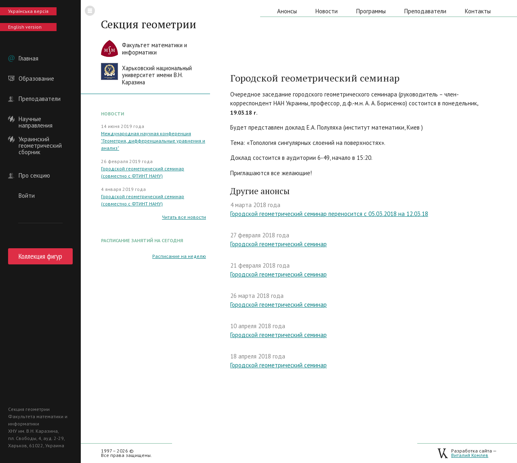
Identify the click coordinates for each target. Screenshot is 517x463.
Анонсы (287, 11)
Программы (371, 11)
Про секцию (34, 175)
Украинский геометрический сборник (40, 139)
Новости (326, 11)
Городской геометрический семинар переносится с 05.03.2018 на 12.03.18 (329, 214)
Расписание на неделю (179, 256)
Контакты (478, 11)
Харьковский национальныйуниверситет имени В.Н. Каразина (157, 75)
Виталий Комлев (469, 455)
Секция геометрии (148, 24)
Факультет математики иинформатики (154, 49)
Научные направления (36, 119)
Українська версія (28, 11)
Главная (28, 58)
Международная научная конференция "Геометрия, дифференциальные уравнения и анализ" (153, 140)
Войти (27, 196)
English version (25, 27)
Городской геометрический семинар (278, 244)
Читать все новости (184, 217)
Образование (36, 78)
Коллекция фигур (40, 256)
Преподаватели (40, 99)
